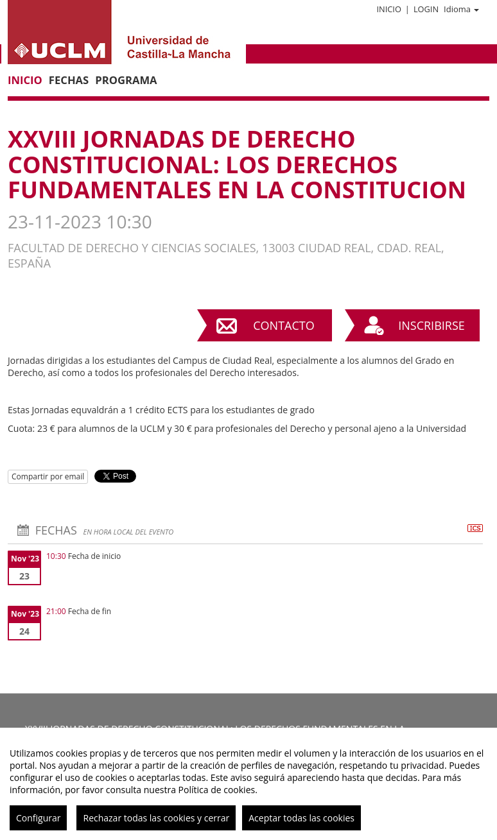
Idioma (461, 9)
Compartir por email (48, 476)
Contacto (283, 325)
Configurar (38, 818)
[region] (248, 784)
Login (426, 9)
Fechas (69, 80)
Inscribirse (431, 325)
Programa (126, 80)
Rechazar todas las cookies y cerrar (156, 818)
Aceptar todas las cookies (301, 818)
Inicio (388, 9)
